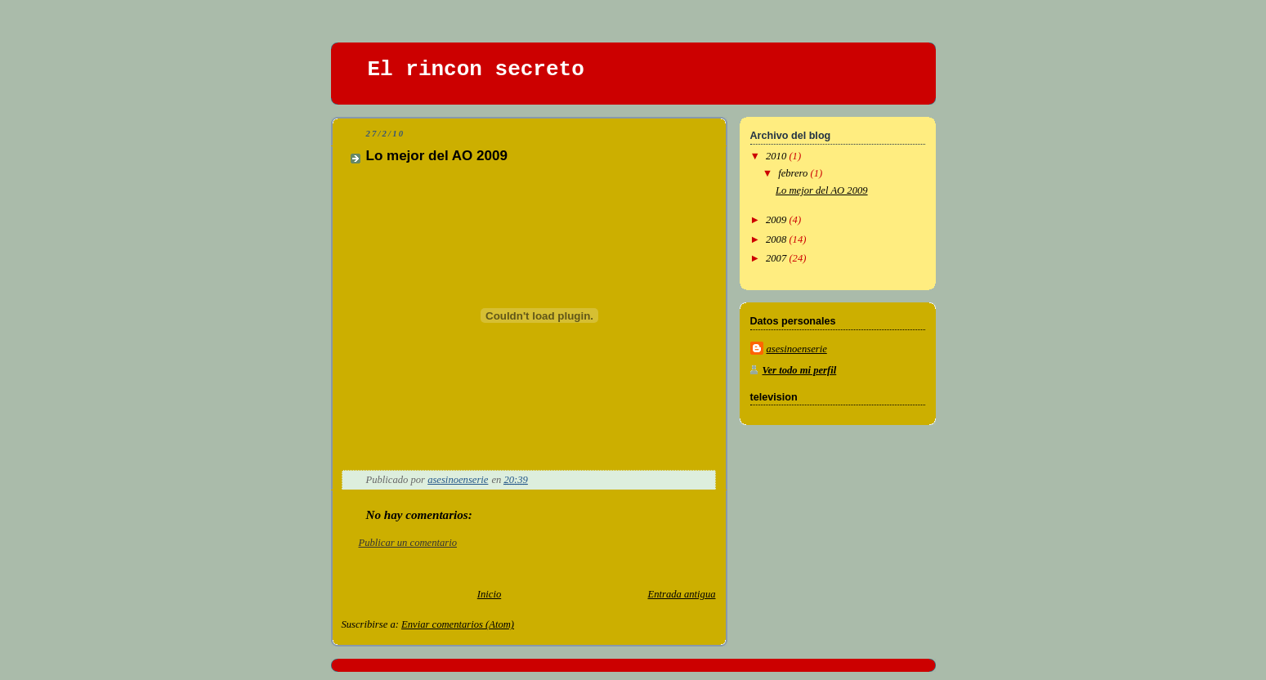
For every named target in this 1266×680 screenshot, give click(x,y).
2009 (777, 220)
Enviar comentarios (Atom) (457, 624)
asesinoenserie (797, 349)
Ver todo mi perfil (800, 370)
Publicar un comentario (408, 542)
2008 (777, 239)
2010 (777, 156)
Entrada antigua (681, 594)
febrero (794, 173)
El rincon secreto (476, 69)
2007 (777, 258)
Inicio (489, 594)
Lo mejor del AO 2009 (822, 190)
